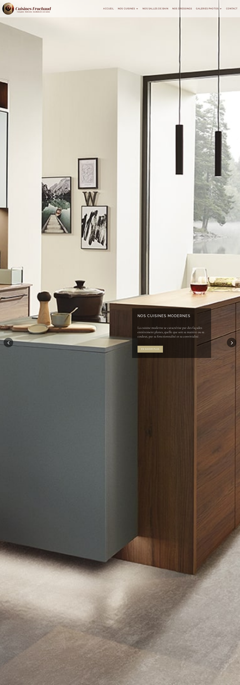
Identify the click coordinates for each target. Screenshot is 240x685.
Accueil (108, 8)
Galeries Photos (207, 8)
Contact (231, 8)
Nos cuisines (126, 8)
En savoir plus (150, 349)
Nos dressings (182, 8)
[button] (231, 342)
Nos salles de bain (155, 8)
